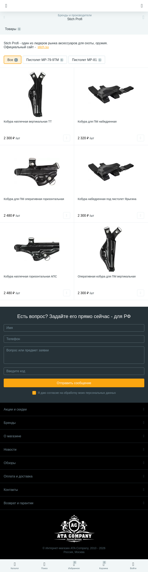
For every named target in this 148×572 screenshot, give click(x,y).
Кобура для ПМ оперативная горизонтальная (34, 199)
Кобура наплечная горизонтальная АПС (30, 276)
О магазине (74, 436)
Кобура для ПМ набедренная (97, 121)
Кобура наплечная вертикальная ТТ (28, 121)
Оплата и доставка (74, 476)
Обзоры (74, 463)
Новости (74, 449)
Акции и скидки (74, 409)
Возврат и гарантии (74, 503)
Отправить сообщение (74, 383)
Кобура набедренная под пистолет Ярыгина (107, 199)
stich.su (43, 47)
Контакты (74, 489)
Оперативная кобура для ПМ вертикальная (107, 276)
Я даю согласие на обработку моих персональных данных (77, 392)
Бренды (74, 423)
